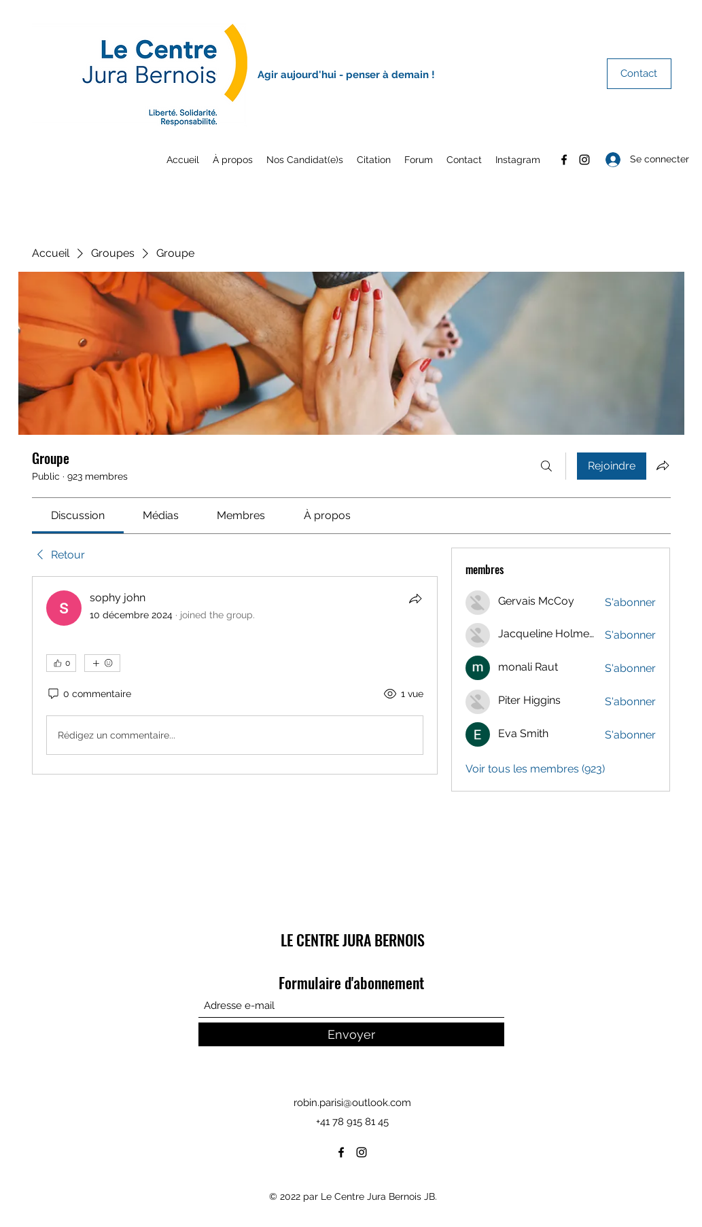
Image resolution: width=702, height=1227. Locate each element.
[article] (235, 675)
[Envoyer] (351, 1034)
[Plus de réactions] (102, 663)
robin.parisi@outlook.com (352, 1103)
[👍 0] (61, 663)
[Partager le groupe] (662, 465)
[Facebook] (564, 159)
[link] (78, 515)
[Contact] (639, 73)
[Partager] (415, 598)
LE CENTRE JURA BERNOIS (353, 939)
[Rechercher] (546, 466)
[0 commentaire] (88, 694)
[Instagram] (584, 159)
